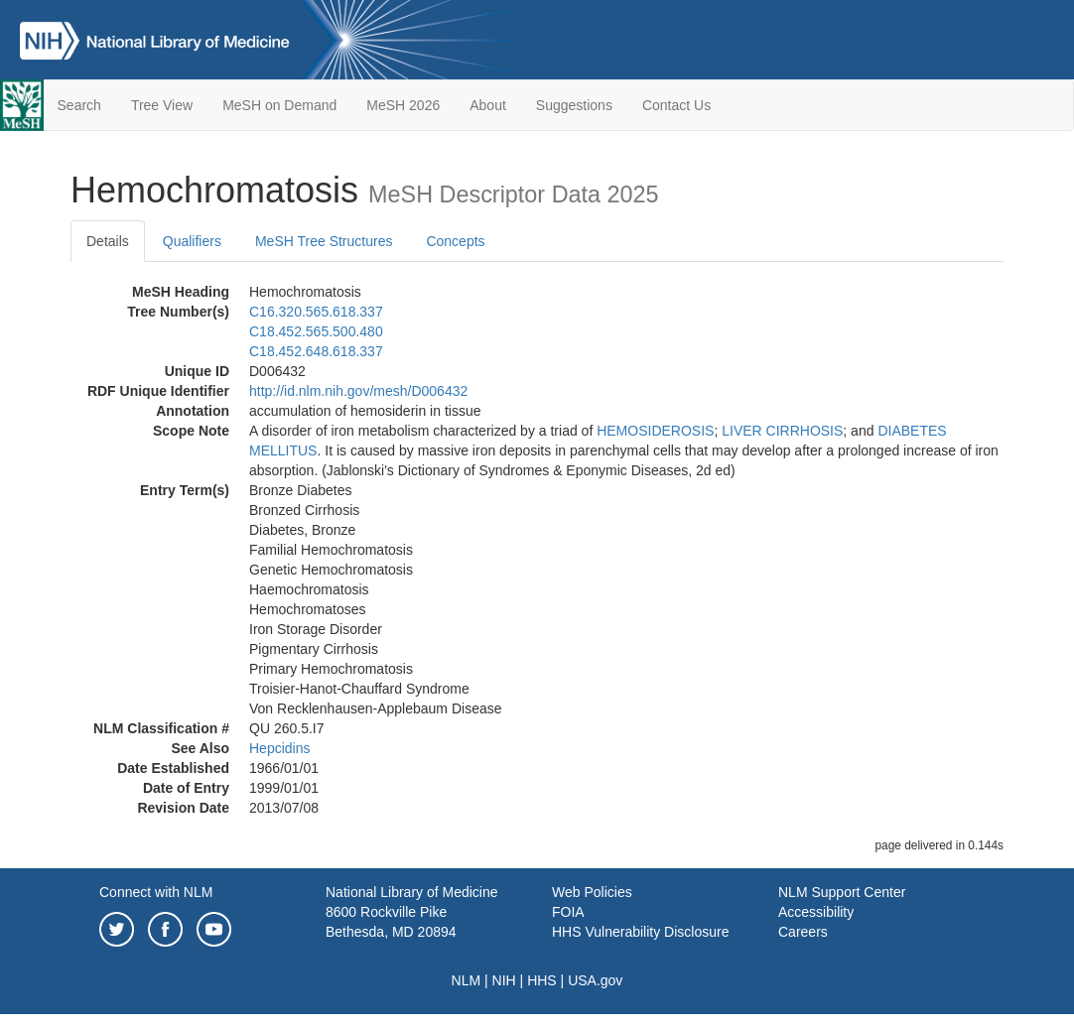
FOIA (568, 912)
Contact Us (676, 105)
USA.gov (595, 980)
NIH (504, 980)
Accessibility (816, 912)
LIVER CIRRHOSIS (782, 431)
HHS (542, 980)
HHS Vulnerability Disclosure (640, 932)
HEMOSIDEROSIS (655, 431)
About (488, 105)
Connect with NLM (155, 892)
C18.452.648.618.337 (316, 351)
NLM (466, 980)
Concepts (455, 241)
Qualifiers (192, 241)
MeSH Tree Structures (324, 241)
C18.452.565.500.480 (316, 331)
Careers (803, 932)
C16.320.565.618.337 (316, 312)
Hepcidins (279, 748)
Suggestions (574, 105)
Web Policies (592, 892)
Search (79, 105)
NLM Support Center (841, 892)
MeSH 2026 (403, 105)
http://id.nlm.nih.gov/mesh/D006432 (358, 391)
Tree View (162, 105)
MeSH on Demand (279, 105)
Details (107, 241)
